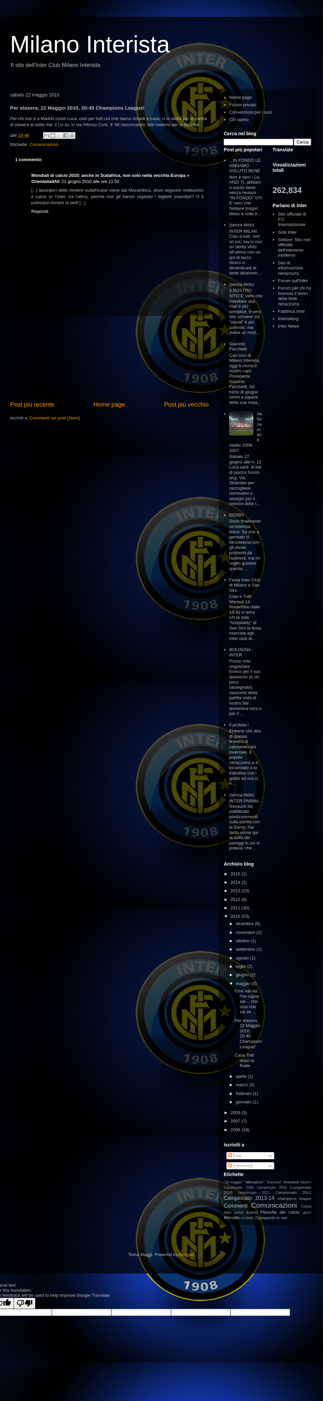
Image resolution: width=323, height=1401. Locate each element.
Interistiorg (288, 318)
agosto (243, 957)
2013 (236, 890)
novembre (246, 932)
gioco (307, 1212)
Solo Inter (287, 232)
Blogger (186, 1254)
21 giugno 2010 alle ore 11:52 (90, 181)
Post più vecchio (186, 404)
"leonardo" (274, 1182)
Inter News (288, 326)
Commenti (240, 1165)
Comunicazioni (44, 144)
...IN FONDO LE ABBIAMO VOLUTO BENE (245, 165)
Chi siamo (239, 119)
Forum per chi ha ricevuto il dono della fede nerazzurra (294, 296)
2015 (236, 873)
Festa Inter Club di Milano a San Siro (244, 585)
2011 (236, 907)
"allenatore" (254, 1182)
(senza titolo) (241, 224)
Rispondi (39, 211)
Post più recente (32, 404)
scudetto (247, 1218)
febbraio (244, 1093)
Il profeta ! (239, 724)
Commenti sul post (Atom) (55, 417)
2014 (236, 882)
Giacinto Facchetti (238, 346)
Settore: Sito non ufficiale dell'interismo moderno (294, 247)
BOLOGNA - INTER (241, 652)
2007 (236, 1121)
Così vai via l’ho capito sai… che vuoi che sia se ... (247, 1001)
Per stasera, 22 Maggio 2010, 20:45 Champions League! (248, 1033)
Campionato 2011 (293, 1192)
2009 (236, 1112)
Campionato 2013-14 (249, 1198)
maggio (243, 983)
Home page (109, 404)
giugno (243, 974)
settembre (246, 949)
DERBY (236, 515)
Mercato (232, 1217)
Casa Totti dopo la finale (244, 1060)
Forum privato (242, 104)
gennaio (244, 1101)
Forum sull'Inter (293, 280)
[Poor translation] (24, 1303)
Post (235, 1155)
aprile (242, 1076)
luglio (241, 966)
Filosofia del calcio (280, 1212)
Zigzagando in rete (271, 1217)
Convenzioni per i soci (250, 112)
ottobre (243, 940)
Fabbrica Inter (291, 311)
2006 (236, 1129)
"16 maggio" (233, 1182)
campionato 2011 (254, 1193)
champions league (294, 1198)
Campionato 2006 (239, 1187)
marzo (242, 1084)
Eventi (252, 1212)
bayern (305, 1182)
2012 (236, 899)
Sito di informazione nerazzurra (290, 268)
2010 (236, 916)
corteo (239, 1212)
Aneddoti (291, 1182)
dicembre (245, 923)
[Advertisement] (109, 358)
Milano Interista (90, 44)
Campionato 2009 (272, 1187)
